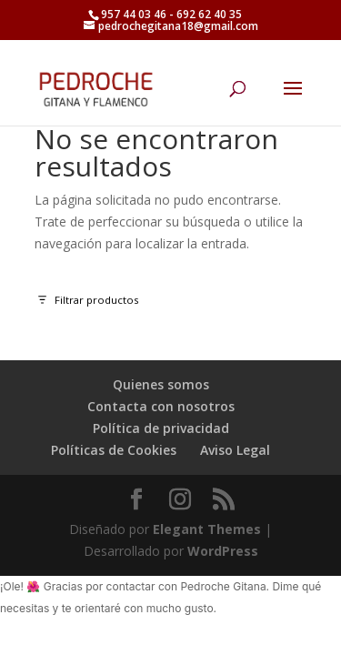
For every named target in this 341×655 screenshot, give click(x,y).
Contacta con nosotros (161, 406)
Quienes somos (161, 384)
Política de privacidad (161, 428)
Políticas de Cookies (113, 449)
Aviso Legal (235, 449)
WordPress (222, 550)
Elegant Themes (207, 529)
